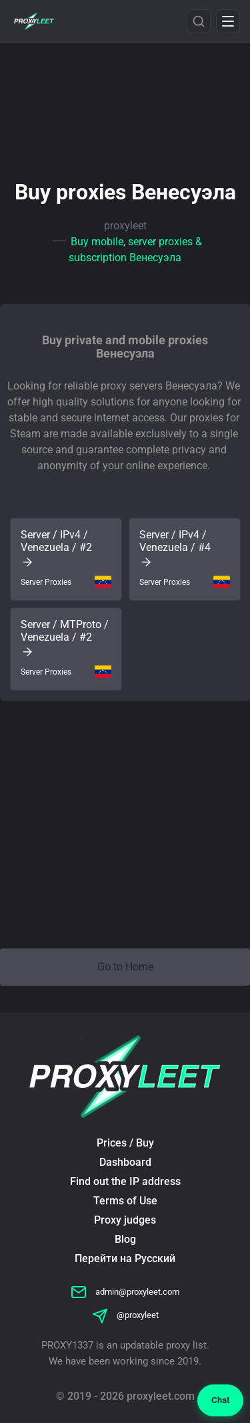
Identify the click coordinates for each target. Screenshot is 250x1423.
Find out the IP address (125, 1181)
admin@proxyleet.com (125, 1292)
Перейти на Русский (125, 1258)
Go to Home (125, 966)
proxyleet (125, 225)
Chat (220, 1400)
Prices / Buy (125, 1143)
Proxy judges (125, 1220)
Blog (125, 1239)
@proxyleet (125, 1315)
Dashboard (125, 1162)
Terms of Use (125, 1200)
